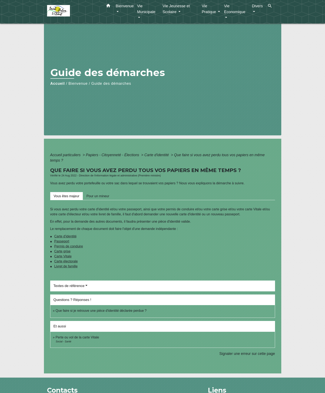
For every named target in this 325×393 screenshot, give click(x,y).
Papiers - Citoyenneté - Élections (113, 155)
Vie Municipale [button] (146, 9)
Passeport (61, 241)
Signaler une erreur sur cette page (247, 354)
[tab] (66, 196)
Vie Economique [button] (234, 9)
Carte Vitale (63, 256)
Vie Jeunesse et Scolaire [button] (176, 9)
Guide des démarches (111, 83)
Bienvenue (78, 83)
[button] (108, 6)
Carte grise (62, 251)
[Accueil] (73, 12)
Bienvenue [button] (125, 6)
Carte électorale (66, 261)
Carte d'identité (157, 155)
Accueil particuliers (66, 155)
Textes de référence (69, 286)
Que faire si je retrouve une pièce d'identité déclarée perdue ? (101, 310)
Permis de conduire (68, 246)
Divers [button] (257, 6)
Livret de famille (66, 266)
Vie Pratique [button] (209, 9)
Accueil (57, 83)
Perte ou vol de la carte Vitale (77, 337)
